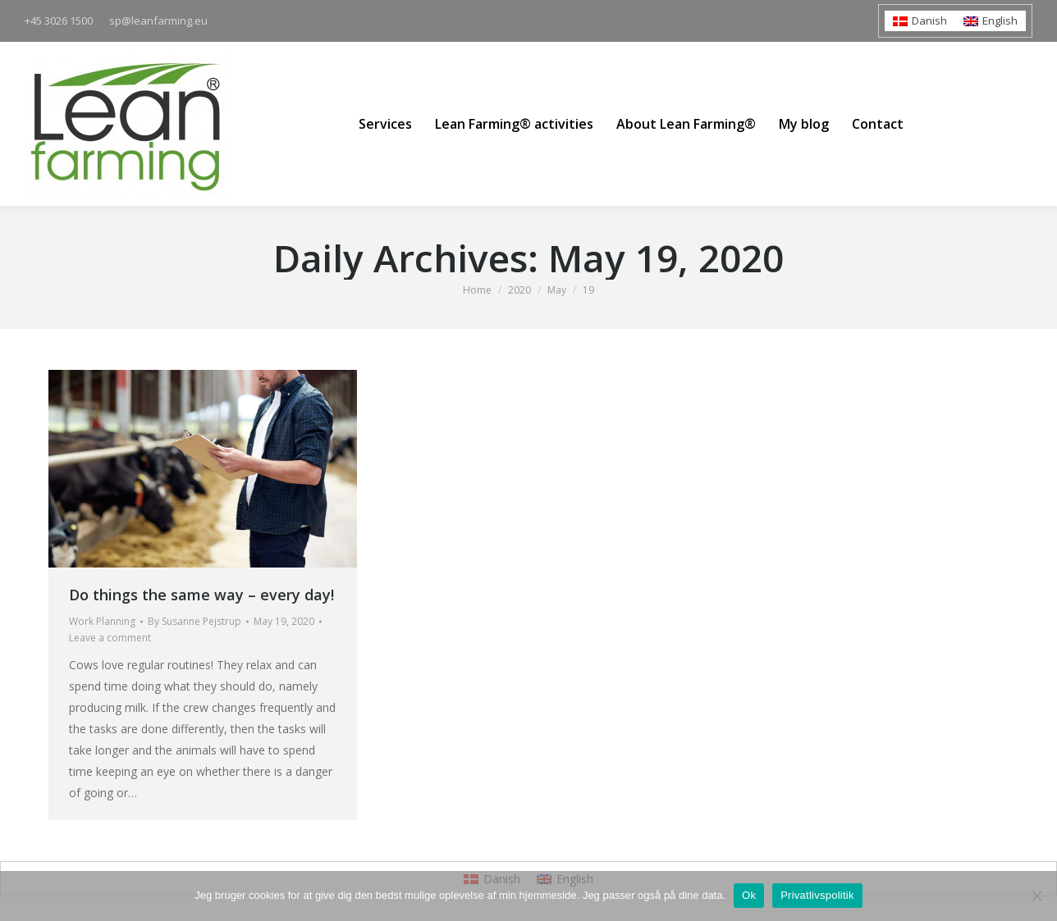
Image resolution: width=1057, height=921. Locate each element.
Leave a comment (110, 638)
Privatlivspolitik (817, 895)
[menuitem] (920, 21)
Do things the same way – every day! (201, 594)
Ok (749, 895)
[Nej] (1036, 895)
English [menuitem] (1000, 20)
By (194, 621)
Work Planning (102, 621)
